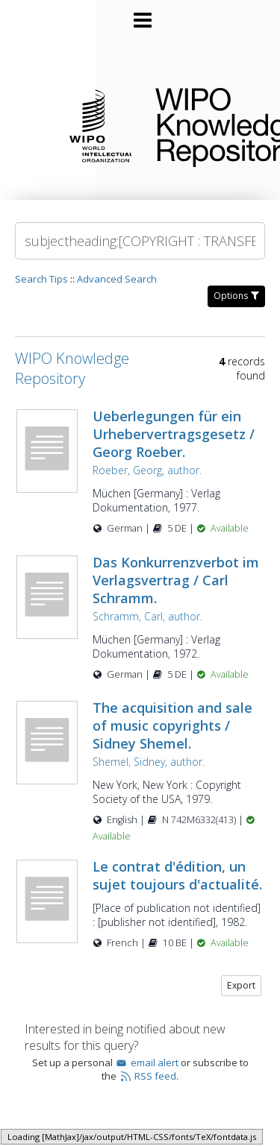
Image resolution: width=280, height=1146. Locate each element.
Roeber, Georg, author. (147, 470)
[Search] (140, 240)
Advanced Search (117, 279)
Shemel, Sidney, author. (149, 762)
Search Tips (41, 279)
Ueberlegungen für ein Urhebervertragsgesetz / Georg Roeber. (174, 434)
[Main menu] (140, 14)
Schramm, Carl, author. (147, 616)
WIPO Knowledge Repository (205, 124)
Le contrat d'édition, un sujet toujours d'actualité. (177, 875)
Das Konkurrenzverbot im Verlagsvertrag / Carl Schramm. (176, 580)
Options (236, 295)
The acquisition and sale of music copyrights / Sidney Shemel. (172, 725)
